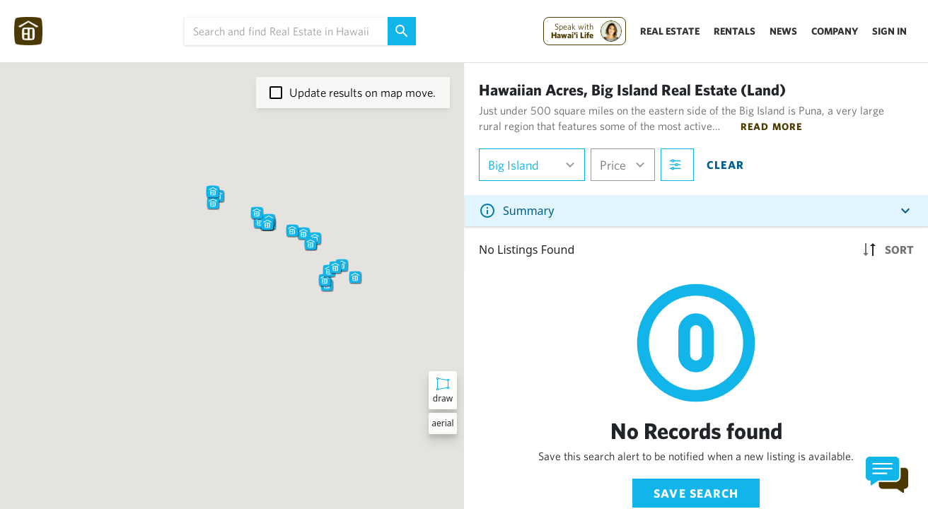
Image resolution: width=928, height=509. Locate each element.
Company (834, 31)
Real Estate (670, 31)
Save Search (696, 493)
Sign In (889, 31)
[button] (260, 222)
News (783, 31)
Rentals (734, 31)
